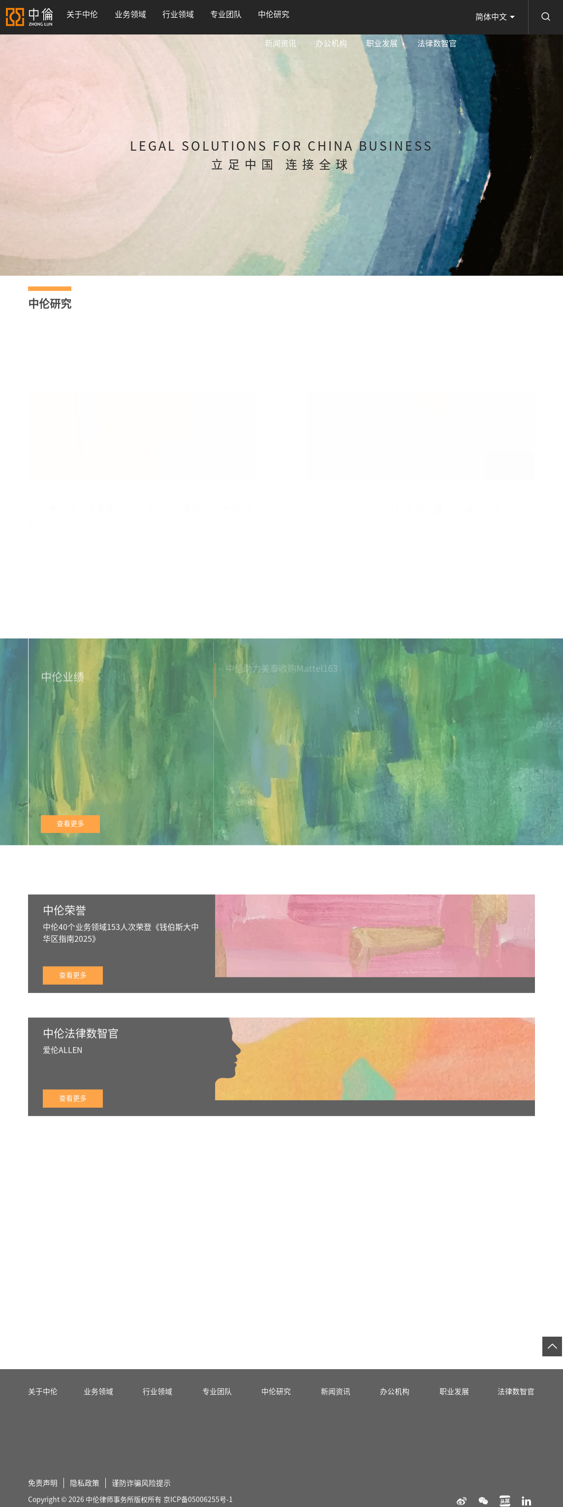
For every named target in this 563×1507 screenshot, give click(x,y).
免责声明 (44, 1499)
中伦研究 (226, 17)
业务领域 (114, 17)
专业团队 (189, 17)
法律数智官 (442, 17)
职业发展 (397, 17)
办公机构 (357, 17)
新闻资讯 (317, 17)
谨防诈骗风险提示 (147, 1499)
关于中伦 (77, 17)
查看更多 (70, 840)
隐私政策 (87, 1499)
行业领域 (152, 17)
